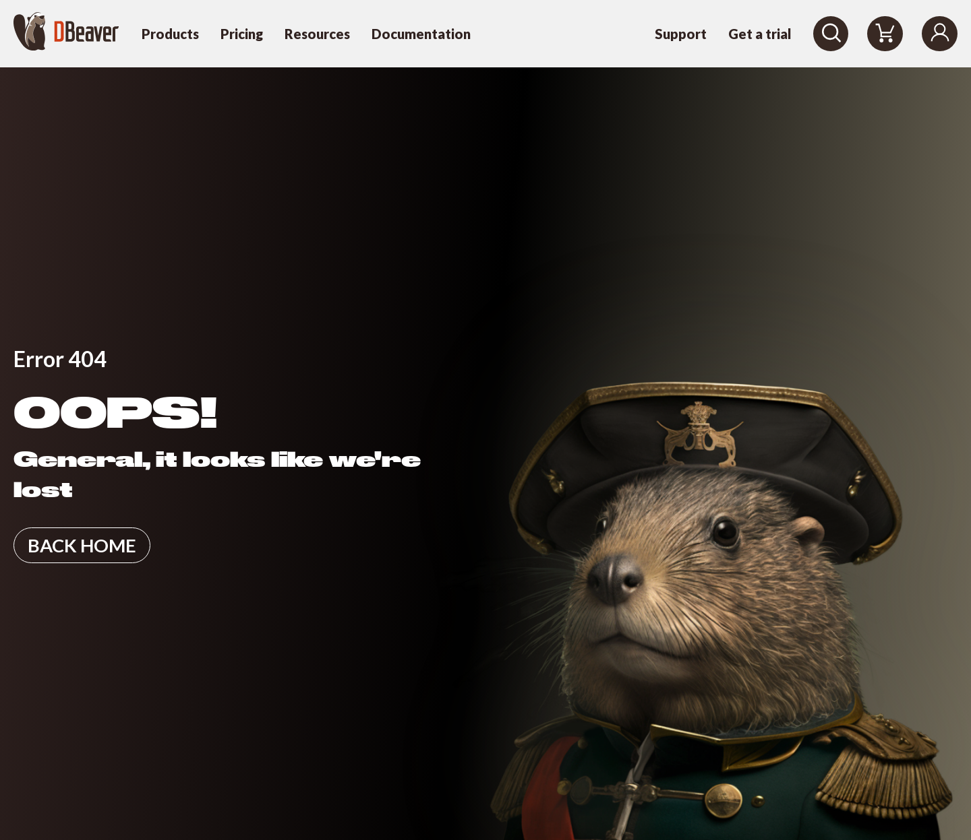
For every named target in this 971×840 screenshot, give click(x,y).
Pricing (241, 34)
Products (170, 34)
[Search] (831, 33)
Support (681, 34)
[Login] (940, 33)
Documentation (421, 34)
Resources (317, 34)
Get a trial (760, 34)
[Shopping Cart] (885, 33)
